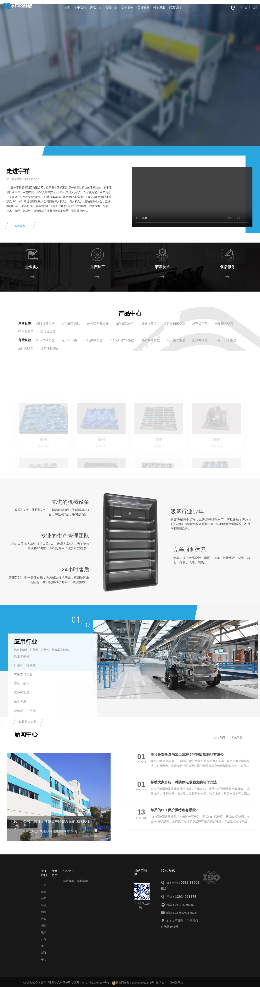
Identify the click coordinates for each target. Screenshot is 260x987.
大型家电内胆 (71, 323)
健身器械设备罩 (174, 323)
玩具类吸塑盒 (176, 340)
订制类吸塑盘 (93, 340)
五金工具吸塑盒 (225, 340)
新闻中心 (111, 7)
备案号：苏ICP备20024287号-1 (90, 982)
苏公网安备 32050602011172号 (133, 983)
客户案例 (127, 7)
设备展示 (159, 7)
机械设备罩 (149, 323)
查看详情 (42, 103)
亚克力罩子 (25, 331)
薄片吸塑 (24, 340)
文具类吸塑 (200, 340)
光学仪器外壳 (125, 323)
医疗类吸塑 (25, 348)
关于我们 (80, 7)
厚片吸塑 (24, 323)
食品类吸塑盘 (150, 340)
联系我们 (175, 7)
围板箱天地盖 (224, 323)
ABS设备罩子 (45, 323)
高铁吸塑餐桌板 (98, 323)
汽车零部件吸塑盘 (122, 340)
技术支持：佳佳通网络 (169, 982)
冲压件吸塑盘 (45, 340)
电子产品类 (69, 340)
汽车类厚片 (200, 323)
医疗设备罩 (48, 331)
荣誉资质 (143, 7)
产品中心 (96, 7)
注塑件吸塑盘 (49, 348)
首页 (67, 7)
